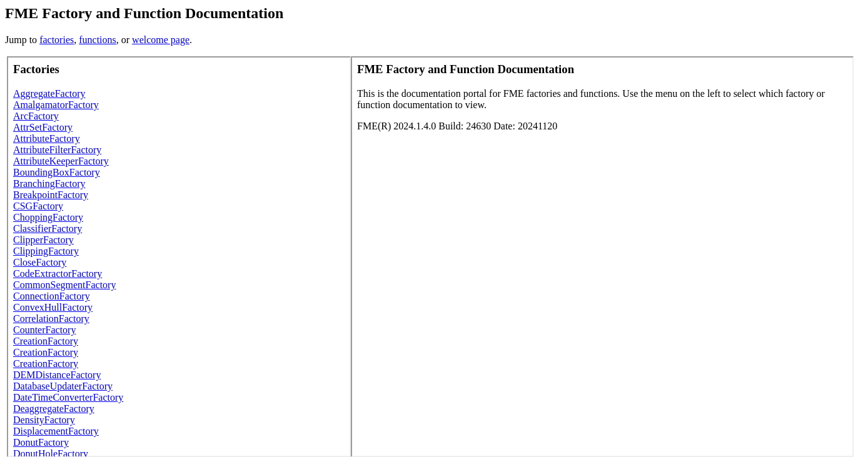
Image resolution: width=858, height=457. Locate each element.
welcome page (160, 39)
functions (97, 39)
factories (56, 39)
